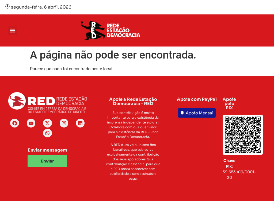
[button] (12, 30)
